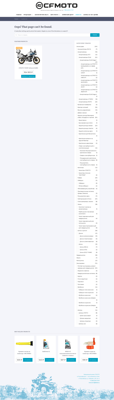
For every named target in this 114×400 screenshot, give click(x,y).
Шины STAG (83, 249)
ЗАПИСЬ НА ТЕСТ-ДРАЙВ (90, 14)
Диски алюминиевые (86, 236)
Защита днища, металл (86, 125)
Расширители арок (83, 196)
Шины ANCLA (84, 247)
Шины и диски (82, 230)
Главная (18, 14)
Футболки (81, 287)
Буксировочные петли (86, 123)
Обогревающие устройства (86, 188)
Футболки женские (85, 295)
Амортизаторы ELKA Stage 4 (88, 94)
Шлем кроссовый (85, 315)
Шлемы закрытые (85, 318)
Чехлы (80, 204)
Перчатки (81, 281)
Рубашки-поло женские (86, 290)
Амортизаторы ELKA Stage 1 (88, 60)
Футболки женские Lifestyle (87, 298)
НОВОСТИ (78, 14)
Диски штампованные (87, 241)
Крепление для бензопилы (87, 134)
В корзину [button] (28, 360)
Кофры (80, 177)
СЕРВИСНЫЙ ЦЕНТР (67, 14)
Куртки (80, 276)
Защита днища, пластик (86, 128)
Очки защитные (82, 279)
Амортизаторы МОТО (85, 102)
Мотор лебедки (83, 186)
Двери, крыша (82, 112)
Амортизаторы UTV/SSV (86, 99)
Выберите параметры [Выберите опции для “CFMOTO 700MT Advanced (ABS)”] (28, 76)
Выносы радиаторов (84, 110)
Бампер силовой (83, 107)
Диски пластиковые (86, 239)
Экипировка (80, 263)
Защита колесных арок (86, 131)
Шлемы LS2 (82, 324)
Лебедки (80, 180)
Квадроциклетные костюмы (86, 273)
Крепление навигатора (86, 143)
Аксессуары (80, 46)
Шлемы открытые (85, 321)
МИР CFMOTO (54, 14)
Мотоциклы (80, 260)
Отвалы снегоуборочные (87, 155)
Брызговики (82, 120)
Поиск (95, 35)
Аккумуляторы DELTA (41, 14)
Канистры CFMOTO (85, 170)
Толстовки (81, 284)
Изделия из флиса (83, 270)
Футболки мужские (85, 302)
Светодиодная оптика (84, 199)
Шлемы (80, 310)
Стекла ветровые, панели (85, 201)
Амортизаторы (82, 52)
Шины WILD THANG (86, 252)
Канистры (81, 167)
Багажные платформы (84, 104)
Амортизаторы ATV (84, 54)
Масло (78, 258)
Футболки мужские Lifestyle (87, 305)
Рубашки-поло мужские (86, 292)
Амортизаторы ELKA (85, 57)
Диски (81, 233)
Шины (81, 244)
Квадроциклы (81, 255)
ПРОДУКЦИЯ (27, 14)
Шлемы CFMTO (83, 313)
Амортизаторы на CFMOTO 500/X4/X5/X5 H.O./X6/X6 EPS (89, 66)
